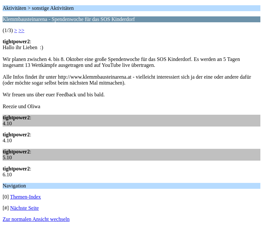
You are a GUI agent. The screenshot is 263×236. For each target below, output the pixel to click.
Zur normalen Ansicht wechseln (36, 219)
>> (21, 30)
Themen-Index (25, 197)
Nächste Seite (24, 208)
